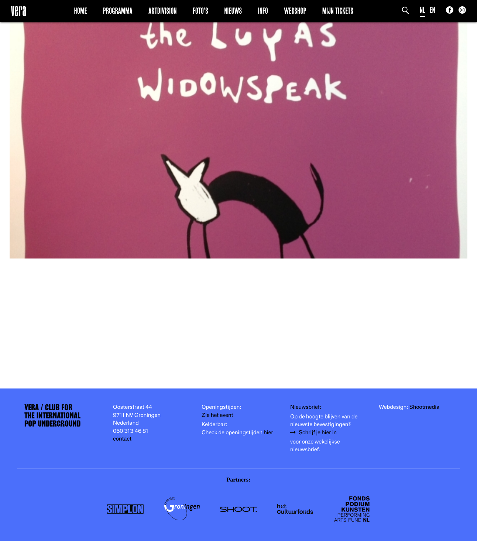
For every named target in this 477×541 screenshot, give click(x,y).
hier (268, 432)
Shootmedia (424, 407)
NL (422, 10)
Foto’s (200, 11)
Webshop (295, 11)
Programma (118, 11)
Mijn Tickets (337, 11)
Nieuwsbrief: (305, 407)
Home (80, 11)
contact (122, 439)
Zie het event (217, 415)
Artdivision (162, 11)
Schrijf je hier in (318, 432)
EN (432, 10)
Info (263, 11)
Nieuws (233, 11)
